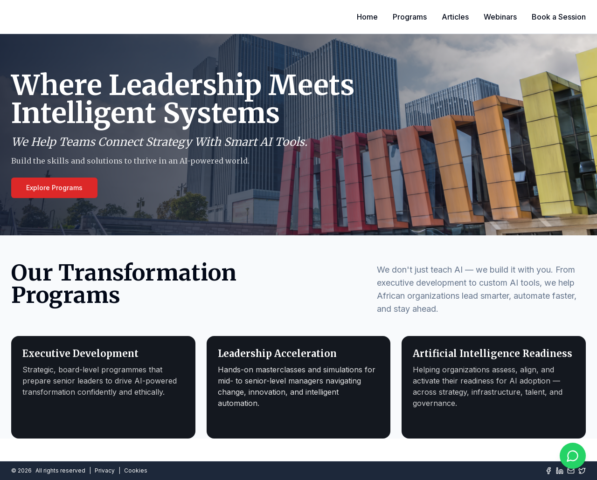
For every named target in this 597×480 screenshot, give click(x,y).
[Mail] (571, 470)
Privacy (105, 470)
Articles (455, 16)
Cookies (135, 470)
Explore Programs (54, 188)
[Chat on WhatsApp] (573, 456)
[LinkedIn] (559, 470)
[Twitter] (582, 470)
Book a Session (559, 16)
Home (367, 16)
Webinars (500, 16)
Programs (410, 16)
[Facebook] (548, 470)
